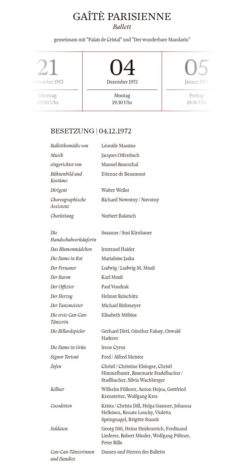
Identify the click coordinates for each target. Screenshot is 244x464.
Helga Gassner (157, 405)
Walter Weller (115, 190)
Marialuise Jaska (117, 258)
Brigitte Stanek (143, 419)
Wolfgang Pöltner (171, 435)
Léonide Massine (118, 145)
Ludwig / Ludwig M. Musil (128, 268)
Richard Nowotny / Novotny (130, 199)
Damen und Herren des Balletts (133, 451)
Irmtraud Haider (118, 249)
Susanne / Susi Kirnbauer (126, 232)
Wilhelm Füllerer (118, 389)
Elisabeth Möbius (119, 315)
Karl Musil (112, 277)
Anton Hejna (152, 389)
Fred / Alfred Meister (122, 357)
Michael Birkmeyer (121, 305)
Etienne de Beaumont (123, 174)
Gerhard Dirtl (115, 331)
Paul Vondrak (115, 286)
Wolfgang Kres (142, 396)
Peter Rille (111, 442)
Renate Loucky (138, 412)
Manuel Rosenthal (119, 164)
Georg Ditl (112, 428)
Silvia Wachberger (146, 380)
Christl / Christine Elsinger (128, 366)
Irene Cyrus (113, 347)
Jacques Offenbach (120, 155)
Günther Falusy (147, 331)
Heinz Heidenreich (144, 428)
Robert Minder (136, 435)
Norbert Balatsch (118, 216)
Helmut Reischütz (119, 296)
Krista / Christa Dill (120, 405)
